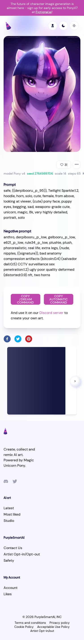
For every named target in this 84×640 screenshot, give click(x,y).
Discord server (51, 312)
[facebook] (7, 339)
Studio (9, 520)
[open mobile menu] (74, 25)
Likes (8, 594)
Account (10, 587)
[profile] (52, 25)
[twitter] (18, 339)
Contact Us (13, 547)
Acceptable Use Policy (53, 627)
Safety (9, 560)
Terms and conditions (30, 623)
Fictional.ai (44, 12)
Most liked (12, 514)
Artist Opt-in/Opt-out (22, 554)
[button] (75, 381)
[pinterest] (28, 339)
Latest (9, 508)
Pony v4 (19, 173)
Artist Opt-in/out (42, 631)
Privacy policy (60, 623)
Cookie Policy (24, 627)
